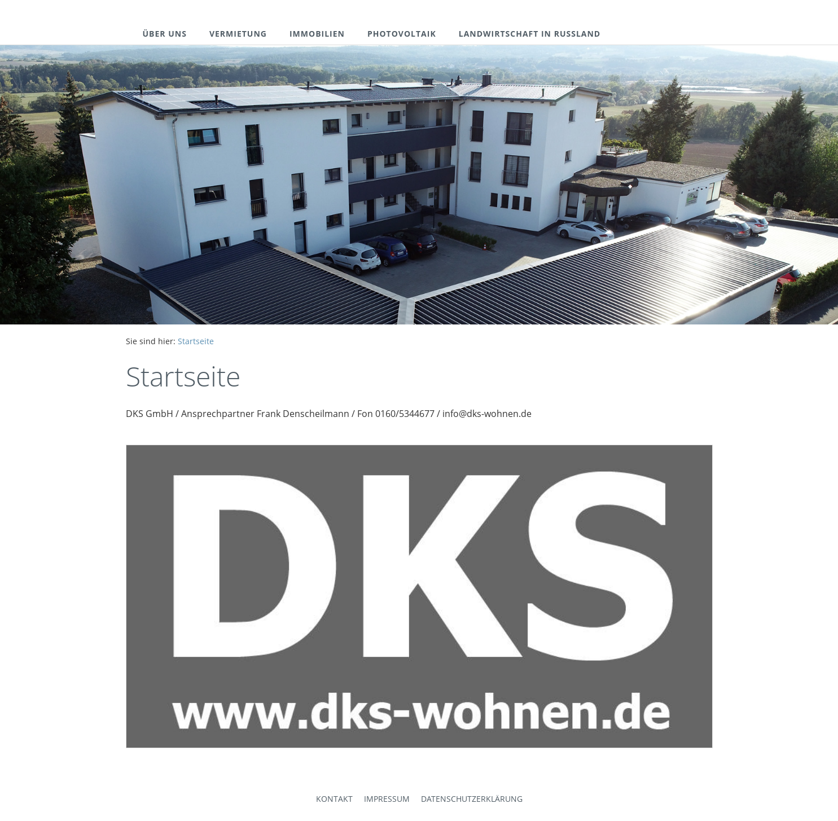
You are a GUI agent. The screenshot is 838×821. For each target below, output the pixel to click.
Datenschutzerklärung (472, 798)
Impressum (387, 798)
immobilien (317, 33)
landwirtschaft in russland (529, 33)
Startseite (196, 341)
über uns (165, 33)
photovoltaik (401, 33)
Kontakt (334, 798)
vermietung (238, 33)
